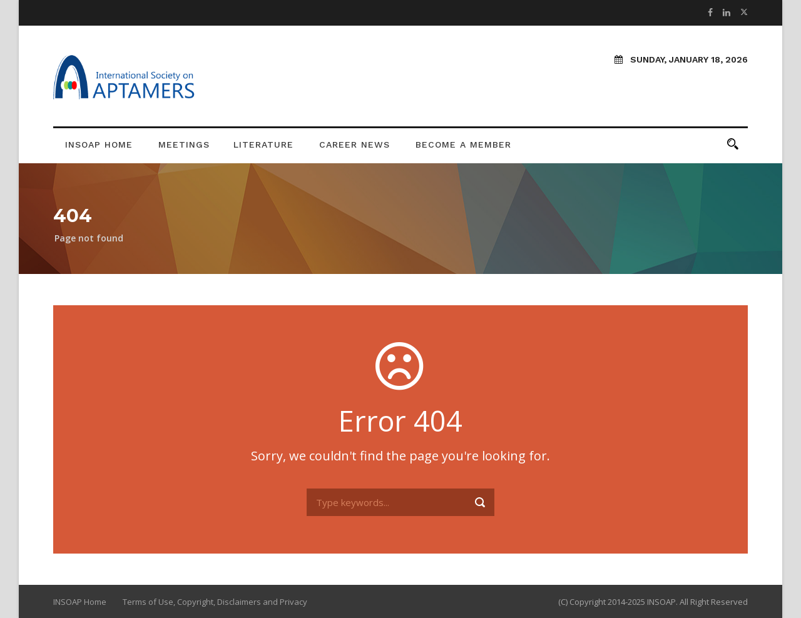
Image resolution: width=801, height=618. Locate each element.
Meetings (184, 144)
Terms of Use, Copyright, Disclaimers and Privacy (215, 601)
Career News (354, 144)
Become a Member (463, 144)
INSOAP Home (99, 144)
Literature (263, 144)
